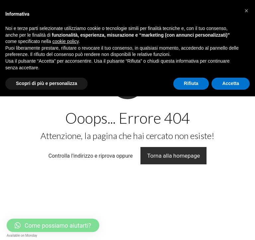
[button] (246, 10)
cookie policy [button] (65, 41)
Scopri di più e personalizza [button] (46, 83)
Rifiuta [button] (191, 83)
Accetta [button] (230, 83)
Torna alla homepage (173, 155)
